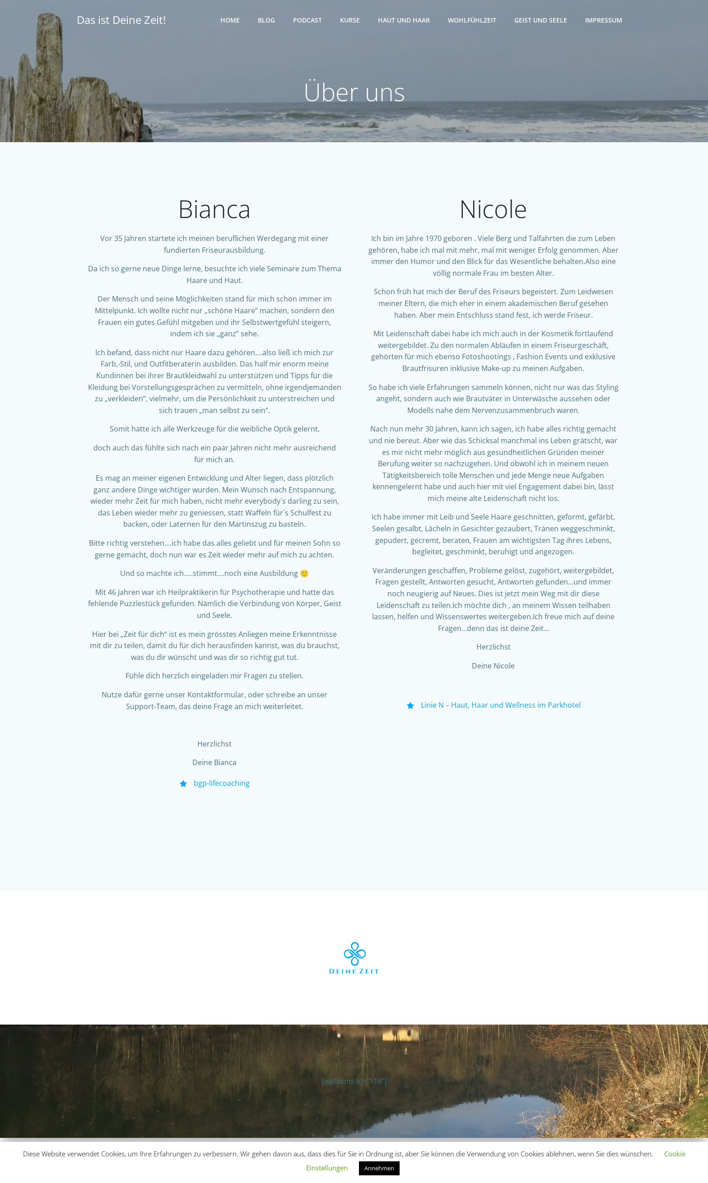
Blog (267, 20)
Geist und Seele (541, 20)
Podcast (308, 20)
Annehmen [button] (379, 1168)
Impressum (604, 20)
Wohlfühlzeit (473, 20)
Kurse (351, 20)
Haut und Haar (405, 20)
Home (231, 20)
